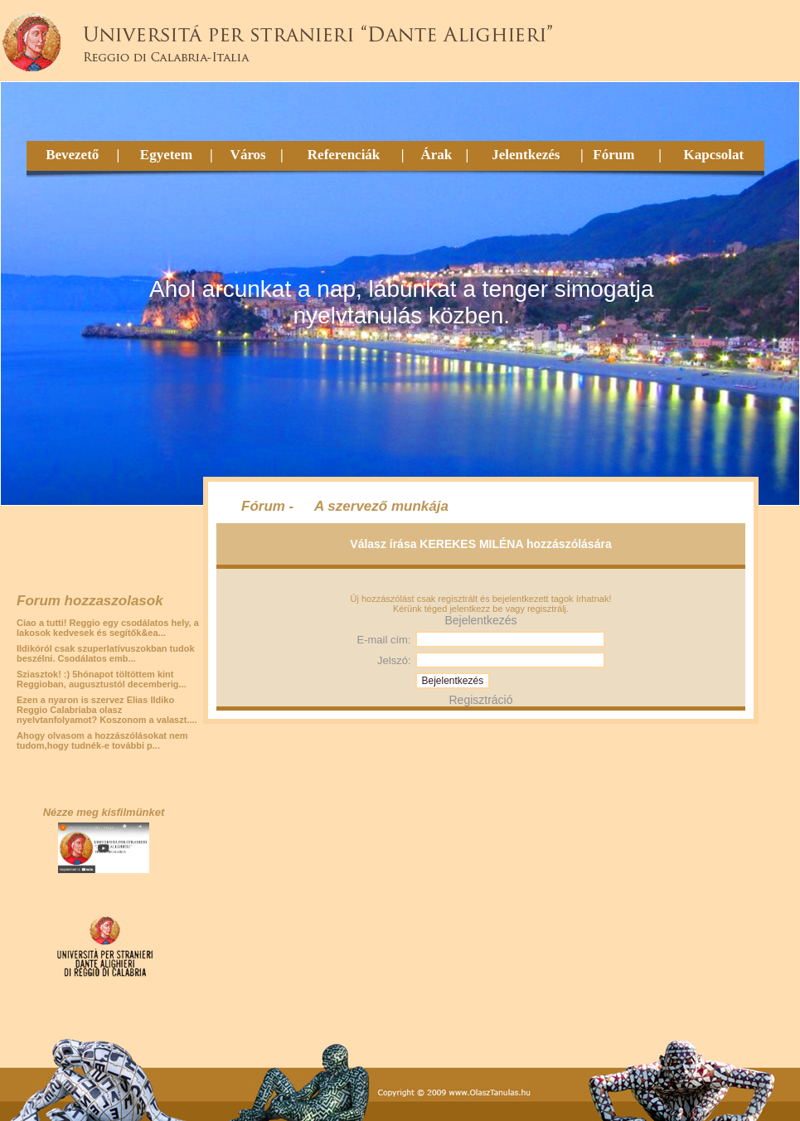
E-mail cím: (384, 639)
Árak (436, 155)
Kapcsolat (713, 155)
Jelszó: (393, 660)
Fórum (613, 155)
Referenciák (344, 155)
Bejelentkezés (480, 620)
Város (248, 155)
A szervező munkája (381, 506)
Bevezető (72, 155)
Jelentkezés (526, 155)
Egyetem (166, 155)
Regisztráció (480, 699)
